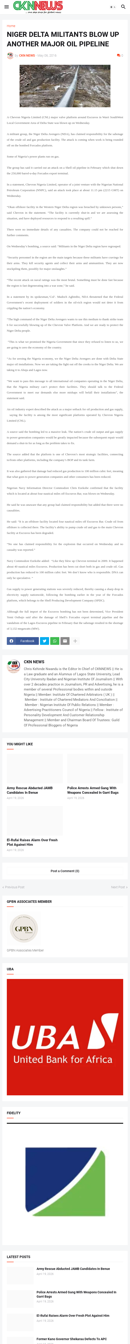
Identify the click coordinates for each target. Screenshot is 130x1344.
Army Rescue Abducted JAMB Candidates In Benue (30, 790)
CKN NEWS (34, 661)
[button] (6, 7)
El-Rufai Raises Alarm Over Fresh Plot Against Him (32, 842)
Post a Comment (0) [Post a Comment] (65, 871)
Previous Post (15, 887)
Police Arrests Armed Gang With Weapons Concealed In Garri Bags (93, 790)
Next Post (118, 887)
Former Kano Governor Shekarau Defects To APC (72, 1339)
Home (11, 26)
